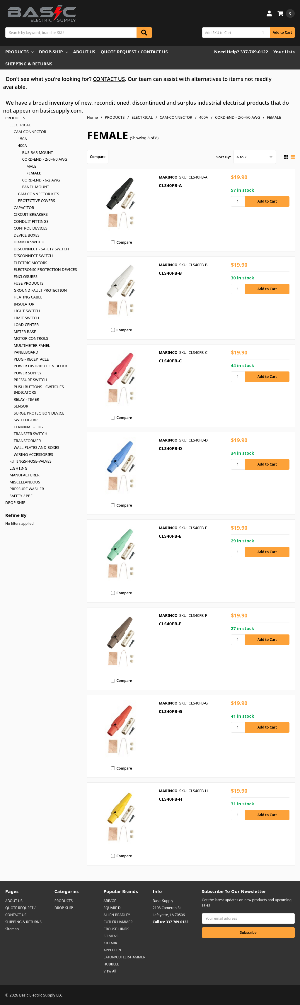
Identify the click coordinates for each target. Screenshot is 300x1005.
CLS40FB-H (170, 799)
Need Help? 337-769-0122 (241, 52)
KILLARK (110, 943)
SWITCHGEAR (26, 419)
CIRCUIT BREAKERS (31, 214)
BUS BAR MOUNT (37, 152)
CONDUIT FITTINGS (31, 221)
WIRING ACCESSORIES (33, 454)
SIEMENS (110, 935)
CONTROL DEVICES (30, 228)
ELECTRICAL (20, 125)
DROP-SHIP (53, 52)
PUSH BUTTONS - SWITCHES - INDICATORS (40, 389)
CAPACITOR (24, 207)
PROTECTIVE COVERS (36, 200)
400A (22, 145)
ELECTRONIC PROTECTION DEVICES (45, 269)
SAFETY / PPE (21, 495)
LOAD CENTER (26, 324)
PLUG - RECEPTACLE (31, 359)
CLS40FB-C (170, 361)
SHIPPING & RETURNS (28, 64)
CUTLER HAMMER (117, 921)
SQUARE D (111, 907)
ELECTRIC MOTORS (30, 262)
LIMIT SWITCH (26, 317)
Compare (97, 156)
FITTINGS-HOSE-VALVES (30, 461)
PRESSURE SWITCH (30, 379)
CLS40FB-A (170, 185)
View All (109, 971)
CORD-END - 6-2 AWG (41, 180)
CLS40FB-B (170, 273)
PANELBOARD (26, 352)
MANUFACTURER (24, 475)
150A (22, 138)
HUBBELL (111, 964)
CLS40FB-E (170, 536)
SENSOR (21, 406)
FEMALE (33, 173)
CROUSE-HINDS (116, 928)
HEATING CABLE (28, 297)
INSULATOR (24, 304)
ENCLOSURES (26, 276)
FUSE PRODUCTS (29, 283)
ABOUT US (84, 52)
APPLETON (112, 950)
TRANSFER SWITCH (30, 433)
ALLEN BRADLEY (116, 914)
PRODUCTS (19, 52)
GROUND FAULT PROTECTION (40, 290)
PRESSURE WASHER (26, 488)
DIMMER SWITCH (29, 242)
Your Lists (284, 52)
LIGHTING (18, 468)
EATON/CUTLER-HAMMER (124, 957)
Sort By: (223, 156)
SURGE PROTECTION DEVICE (39, 413)
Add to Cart (282, 32)
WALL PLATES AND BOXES (36, 447)
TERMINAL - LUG (28, 426)
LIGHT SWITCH (27, 310)
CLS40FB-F (170, 624)
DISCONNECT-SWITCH (33, 255)
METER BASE (25, 331)
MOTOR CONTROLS (31, 338)
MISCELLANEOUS (24, 482)
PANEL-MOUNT (35, 186)
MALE (31, 166)
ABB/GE (109, 900)
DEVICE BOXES (27, 235)
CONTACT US (109, 78)
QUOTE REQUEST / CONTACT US (134, 52)
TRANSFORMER (27, 440)
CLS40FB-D (170, 448)
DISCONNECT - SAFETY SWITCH (41, 249)
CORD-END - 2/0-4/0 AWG (44, 159)
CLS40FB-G (170, 711)
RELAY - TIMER (26, 399)
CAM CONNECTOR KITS (38, 193)
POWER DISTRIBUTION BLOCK (41, 366)
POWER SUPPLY (28, 373)
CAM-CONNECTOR (30, 131)
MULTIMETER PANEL (32, 345)
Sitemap (12, 928)
